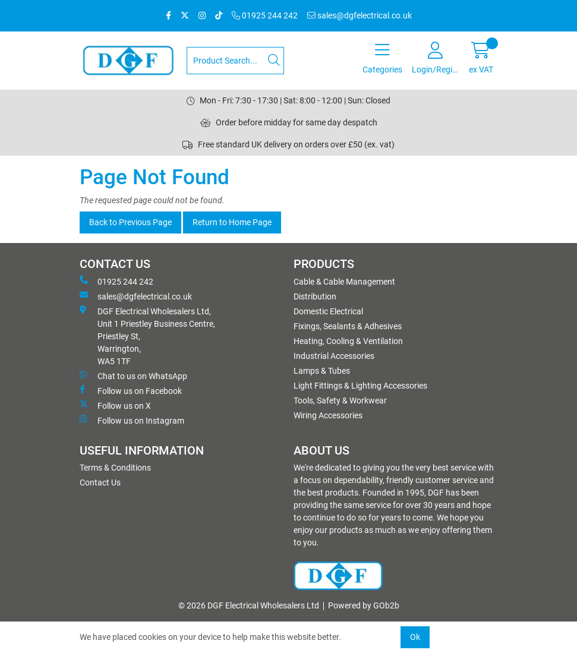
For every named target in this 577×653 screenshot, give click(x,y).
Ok (415, 637)
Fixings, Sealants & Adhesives (348, 326)
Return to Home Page (232, 222)
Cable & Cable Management (344, 281)
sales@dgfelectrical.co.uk (359, 15)
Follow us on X (115, 405)
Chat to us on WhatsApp (133, 375)
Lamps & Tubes (322, 371)
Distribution (315, 296)
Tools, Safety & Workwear (340, 400)
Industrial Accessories (334, 356)
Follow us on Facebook (131, 390)
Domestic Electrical (328, 311)
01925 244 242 (265, 15)
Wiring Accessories (328, 415)
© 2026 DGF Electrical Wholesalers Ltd (248, 605)
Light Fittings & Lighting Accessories (360, 385)
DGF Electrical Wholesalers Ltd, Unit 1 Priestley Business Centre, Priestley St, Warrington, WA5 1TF (147, 335)
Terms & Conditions (115, 467)
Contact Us (100, 482)
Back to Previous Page (130, 222)
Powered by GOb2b (363, 605)
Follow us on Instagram (132, 420)
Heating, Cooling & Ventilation (348, 341)
